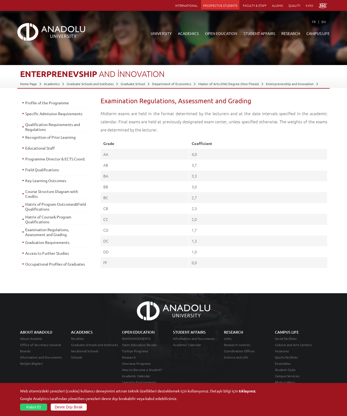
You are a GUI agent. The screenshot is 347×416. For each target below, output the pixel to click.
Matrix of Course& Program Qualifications (48, 219)
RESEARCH (290, 33)
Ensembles (283, 363)
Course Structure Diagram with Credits (51, 194)
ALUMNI (277, 5)
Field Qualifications (42, 169)
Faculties (77, 338)
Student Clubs (285, 369)
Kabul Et (34, 407)
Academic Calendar (136, 376)
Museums (282, 351)
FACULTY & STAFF (254, 5)
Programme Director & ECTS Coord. (55, 158)
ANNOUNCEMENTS (136, 338)
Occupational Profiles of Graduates (55, 264)
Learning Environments (139, 382)
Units (228, 338)
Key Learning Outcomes (45, 180)
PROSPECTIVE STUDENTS (220, 5)
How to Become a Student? (142, 369)
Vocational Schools (84, 351)
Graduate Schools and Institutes (90, 84)
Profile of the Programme (47, 102)
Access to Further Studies (47, 253)
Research (129, 357)
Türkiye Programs (135, 351)
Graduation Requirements (47, 242)
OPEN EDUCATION (221, 33)
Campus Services (287, 376)
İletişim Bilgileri (31, 363)
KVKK (309, 5)
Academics (52, 84)
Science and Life (236, 357)
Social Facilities (286, 338)
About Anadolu (31, 338)
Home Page (28, 84)
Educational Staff (40, 148)
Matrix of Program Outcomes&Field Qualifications (55, 206)
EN (324, 22)
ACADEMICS (188, 33)
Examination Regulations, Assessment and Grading (47, 232)
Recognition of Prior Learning (50, 137)
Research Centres (237, 345)
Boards (25, 351)
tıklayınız (247, 390)
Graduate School (133, 84)
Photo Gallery (285, 382)
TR (314, 22)
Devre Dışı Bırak (69, 407)
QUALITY (294, 5)
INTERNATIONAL (186, 5)
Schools (76, 357)
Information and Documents (41, 357)
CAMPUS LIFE (318, 33)
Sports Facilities (286, 357)
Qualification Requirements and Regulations (52, 127)
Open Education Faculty (139, 345)
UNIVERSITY (161, 33)
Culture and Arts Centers (293, 345)
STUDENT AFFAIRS (259, 33)
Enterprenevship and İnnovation (290, 84)
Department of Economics (171, 84)
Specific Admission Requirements (53, 113)
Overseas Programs (136, 363)
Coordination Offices (239, 351)
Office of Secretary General (40, 345)
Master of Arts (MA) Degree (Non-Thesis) (228, 84)
